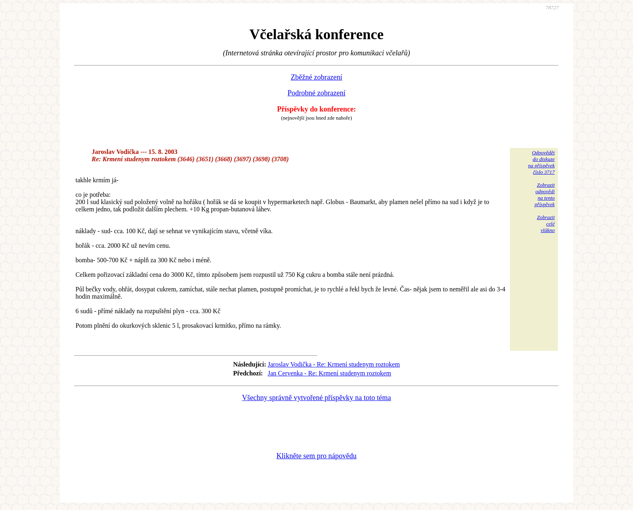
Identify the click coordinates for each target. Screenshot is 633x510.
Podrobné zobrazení (316, 93)
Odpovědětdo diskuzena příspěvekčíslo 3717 (541, 162)
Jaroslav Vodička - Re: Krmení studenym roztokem (334, 364)
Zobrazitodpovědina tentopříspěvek (544, 194)
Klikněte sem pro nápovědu (316, 456)
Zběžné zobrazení (316, 77)
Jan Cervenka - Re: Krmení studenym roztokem (329, 373)
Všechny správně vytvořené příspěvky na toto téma (316, 398)
